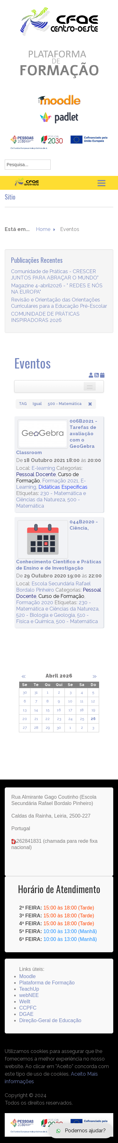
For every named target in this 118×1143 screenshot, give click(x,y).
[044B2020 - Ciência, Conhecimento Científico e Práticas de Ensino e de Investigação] (43, 539)
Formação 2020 (34, 602)
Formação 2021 (60, 481)
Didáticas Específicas (62, 487)
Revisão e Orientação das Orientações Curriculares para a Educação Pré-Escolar (59, 311)
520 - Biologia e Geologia (45, 615)
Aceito (78, 1074)
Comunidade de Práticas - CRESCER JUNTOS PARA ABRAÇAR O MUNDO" (54, 283)
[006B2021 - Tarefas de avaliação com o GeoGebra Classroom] (43, 433)
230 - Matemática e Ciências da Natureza (51, 496)
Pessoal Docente (36, 474)
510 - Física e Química (52, 618)
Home (43, 229)
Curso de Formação (61, 596)
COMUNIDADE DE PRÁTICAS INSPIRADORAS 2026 (45, 325)
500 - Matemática (77, 621)
